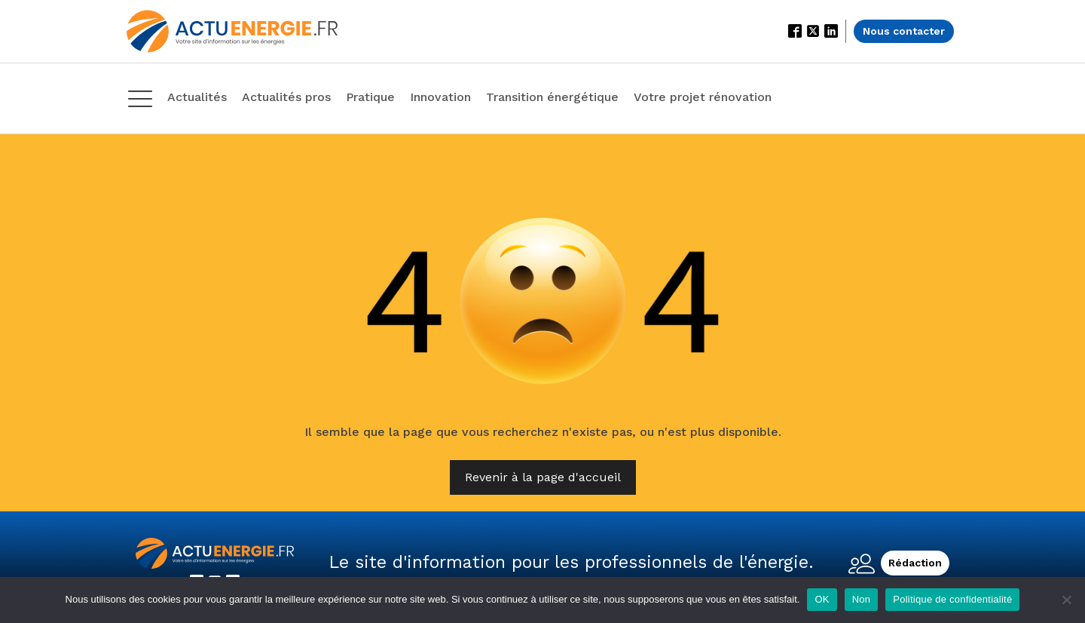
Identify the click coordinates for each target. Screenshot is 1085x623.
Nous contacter (904, 31)
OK (822, 599)
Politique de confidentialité (952, 599)
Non (861, 599)
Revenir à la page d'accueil (543, 477)
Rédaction (915, 563)
